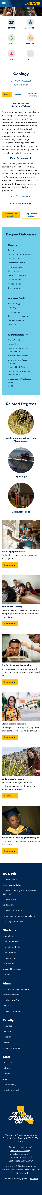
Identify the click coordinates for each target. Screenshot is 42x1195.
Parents (6, 974)
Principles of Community (20, 1153)
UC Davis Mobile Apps (12, 910)
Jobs (5, 1079)
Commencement (10, 958)
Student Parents (10, 952)
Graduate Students (11, 947)
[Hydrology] (21, 460)
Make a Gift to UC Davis (13, 921)
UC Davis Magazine (11, 1011)
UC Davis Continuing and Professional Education (19, 892)
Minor (18, 95)
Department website (11, 215)
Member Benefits (11, 1000)
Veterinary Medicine (12, 884)
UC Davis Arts (8, 904)
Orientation (8, 935)
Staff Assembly (9, 1084)
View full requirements (21, 196)
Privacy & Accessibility (20, 1150)
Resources (7, 1025)
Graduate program (32, 94)
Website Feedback (11, 1090)
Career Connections (11, 994)
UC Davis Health (10, 879)
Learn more (9, 564)
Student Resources (11, 941)
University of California (20, 1157)
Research (7, 1036)
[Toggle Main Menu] (4, 3)
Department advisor (31, 215)
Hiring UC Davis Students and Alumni (19, 915)
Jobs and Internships (12, 969)
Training (6, 1067)
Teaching (7, 1031)
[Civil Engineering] (21, 495)
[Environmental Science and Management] (21, 421)
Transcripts (7, 1005)
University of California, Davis (18, 1134)
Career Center (9, 963)
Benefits (6, 1042)
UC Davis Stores (10, 899)
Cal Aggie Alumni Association (16, 989)
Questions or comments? (20, 1147)
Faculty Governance (11, 1047)
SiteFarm (34, 1178)
